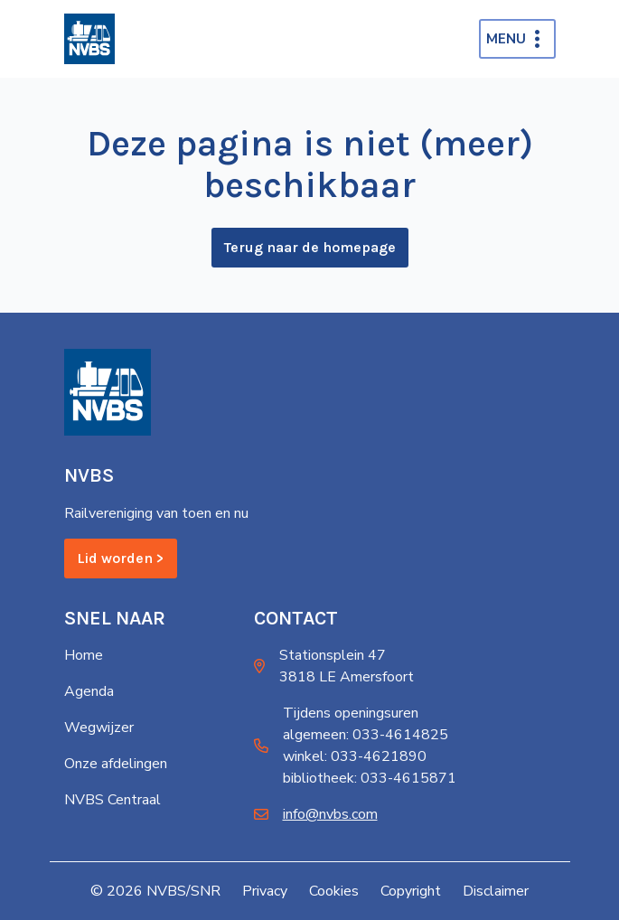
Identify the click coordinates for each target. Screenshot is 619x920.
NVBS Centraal (112, 800)
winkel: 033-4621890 (355, 756)
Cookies (334, 891)
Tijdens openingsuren (350, 713)
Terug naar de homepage (310, 247)
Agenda (89, 691)
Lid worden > (120, 558)
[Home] (89, 39)
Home (83, 655)
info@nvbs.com (330, 814)
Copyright (410, 891)
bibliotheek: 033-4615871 (369, 778)
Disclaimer (496, 891)
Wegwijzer (99, 727)
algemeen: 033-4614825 (365, 735)
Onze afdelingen (115, 764)
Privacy (264, 891)
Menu (506, 39)
